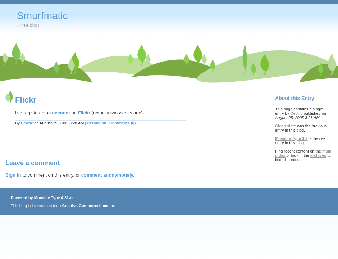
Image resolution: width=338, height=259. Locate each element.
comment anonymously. (107, 175)
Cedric (27, 123)
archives (318, 155)
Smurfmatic (42, 15)
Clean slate (285, 126)
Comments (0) (122, 123)
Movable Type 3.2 (291, 138)
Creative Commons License (88, 206)
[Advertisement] (89, 147)
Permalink (96, 123)
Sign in (13, 175)
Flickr (84, 112)
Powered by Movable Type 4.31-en (43, 198)
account (61, 112)
